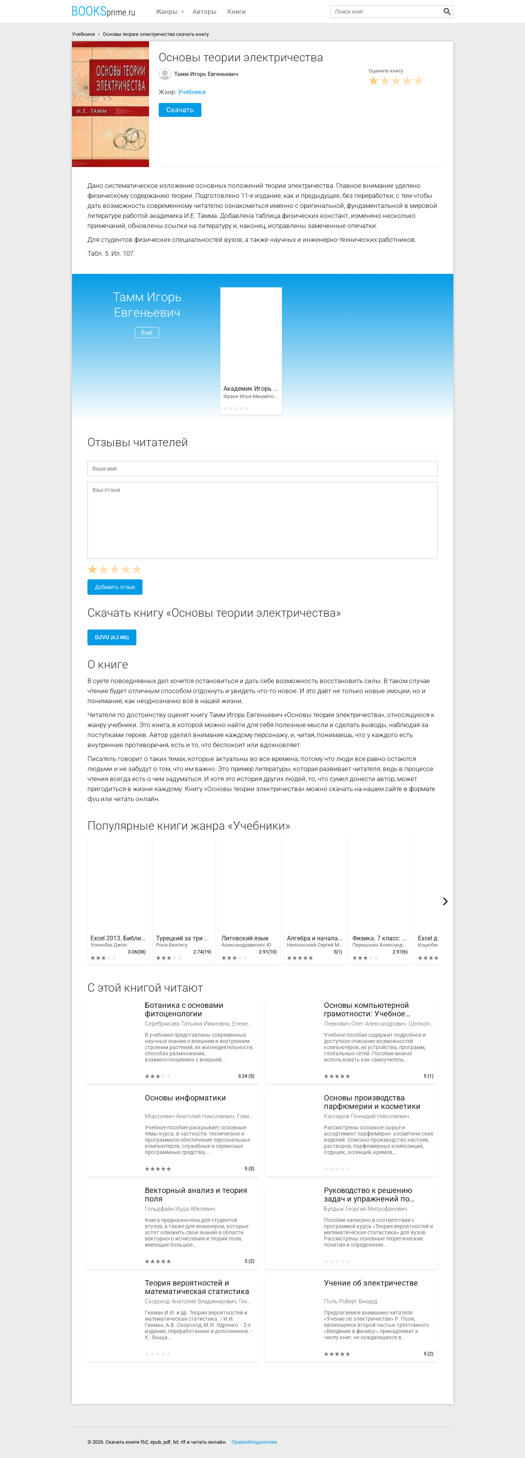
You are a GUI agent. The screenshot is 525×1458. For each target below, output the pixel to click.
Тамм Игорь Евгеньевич (206, 74)
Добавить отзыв (115, 587)
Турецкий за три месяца (183, 941)
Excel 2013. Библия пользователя (118, 941)
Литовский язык (246, 941)
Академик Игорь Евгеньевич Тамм (251, 388)
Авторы (204, 11)
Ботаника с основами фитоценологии (184, 1009)
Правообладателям (254, 1442)
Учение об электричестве (371, 1283)
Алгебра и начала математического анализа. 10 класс (314, 941)
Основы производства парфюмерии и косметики (372, 1102)
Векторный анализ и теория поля (196, 1194)
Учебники (192, 92)
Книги (236, 11)
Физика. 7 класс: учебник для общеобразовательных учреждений (380, 941)
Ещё (147, 332)
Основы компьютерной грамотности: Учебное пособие (366, 1009)
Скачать (180, 110)
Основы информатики (185, 1098)
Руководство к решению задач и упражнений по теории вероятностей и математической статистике (376, 1194)
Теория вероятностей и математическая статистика (197, 1287)
